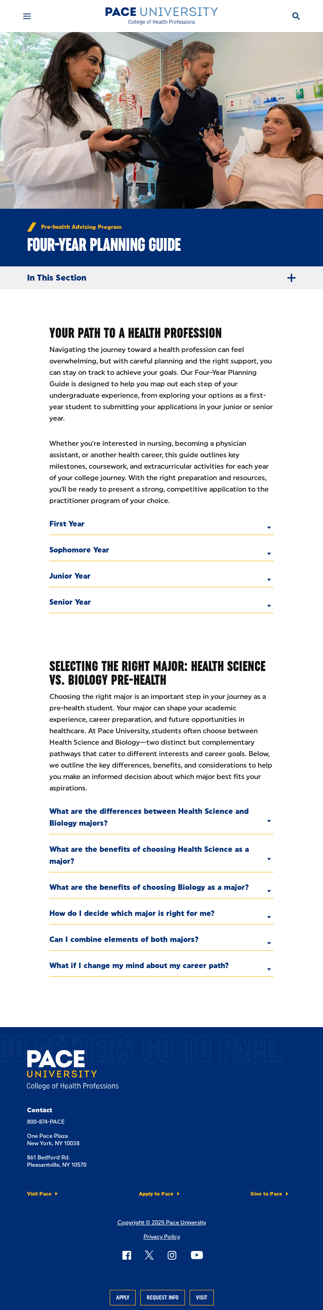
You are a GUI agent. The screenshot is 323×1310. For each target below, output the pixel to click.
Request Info (163, 1297)
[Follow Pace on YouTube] (197, 1255)
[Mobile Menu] (27, 16)
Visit (201, 1297)
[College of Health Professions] (161, 16)
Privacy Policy (161, 1237)
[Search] (296, 16)
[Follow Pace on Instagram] (172, 1255)
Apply (122, 1297)
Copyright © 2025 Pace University (161, 1222)
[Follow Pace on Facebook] (126, 1255)
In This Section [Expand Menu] (165, 277)
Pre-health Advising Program (81, 227)
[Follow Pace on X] (149, 1255)
